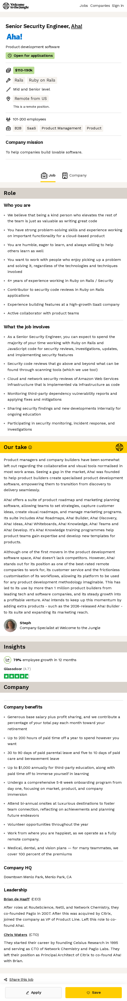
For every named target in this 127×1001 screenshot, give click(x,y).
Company (74, 175)
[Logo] (16, 6)
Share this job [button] (18, 979)
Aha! (76, 26)
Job (48, 175)
